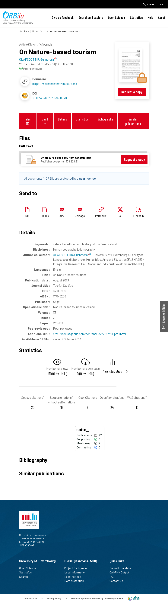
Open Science (116, 17)
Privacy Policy (54, 598)
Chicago (80, 215)
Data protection (75, 580)
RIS (27, 215)
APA (61, 215)
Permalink (101, 215)
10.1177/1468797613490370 (49, 98)
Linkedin (138, 215)
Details (62, 119)
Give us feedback (63, 17)
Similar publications (133, 121)
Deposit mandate (121, 568)
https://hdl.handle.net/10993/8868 (54, 83)
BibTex (44, 215)
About (161, 17)
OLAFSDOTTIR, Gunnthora (72, 255)
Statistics (136, 17)
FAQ (113, 576)
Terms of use (30, 598)
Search (25, 576)
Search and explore (90, 17)
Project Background (77, 568)
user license (87, 178)
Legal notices (74, 576)
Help (150, 17)
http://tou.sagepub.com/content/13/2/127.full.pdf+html (89, 334)
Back (26, 31)
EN (161, 4)
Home (35, 31)
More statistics (112, 371)
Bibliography (105, 119)
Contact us (117, 580)
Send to (45, 121)
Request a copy (131, 92)
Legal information (76, 572)
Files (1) (28, 121)
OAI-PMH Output (120, 572)
